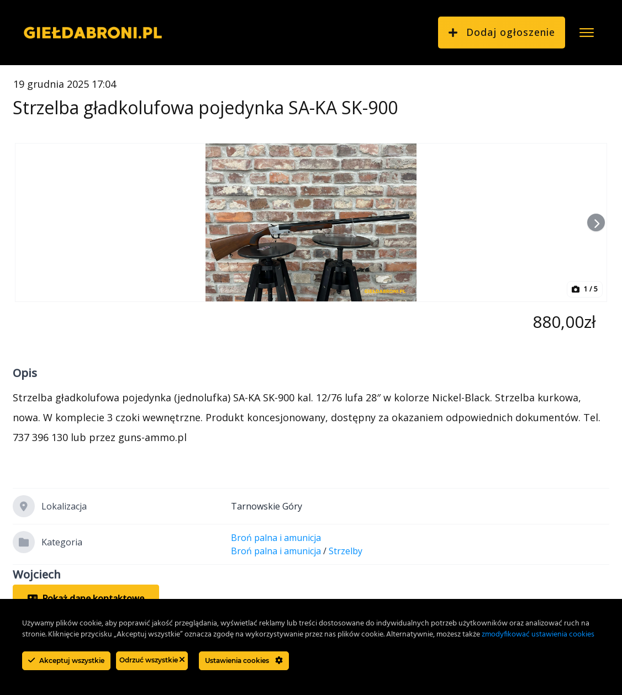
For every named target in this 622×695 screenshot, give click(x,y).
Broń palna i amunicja (276, 538)
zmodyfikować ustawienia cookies (538, 634)
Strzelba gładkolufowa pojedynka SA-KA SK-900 (205, 107)
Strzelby (345, 551)
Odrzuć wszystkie (152, 660)
